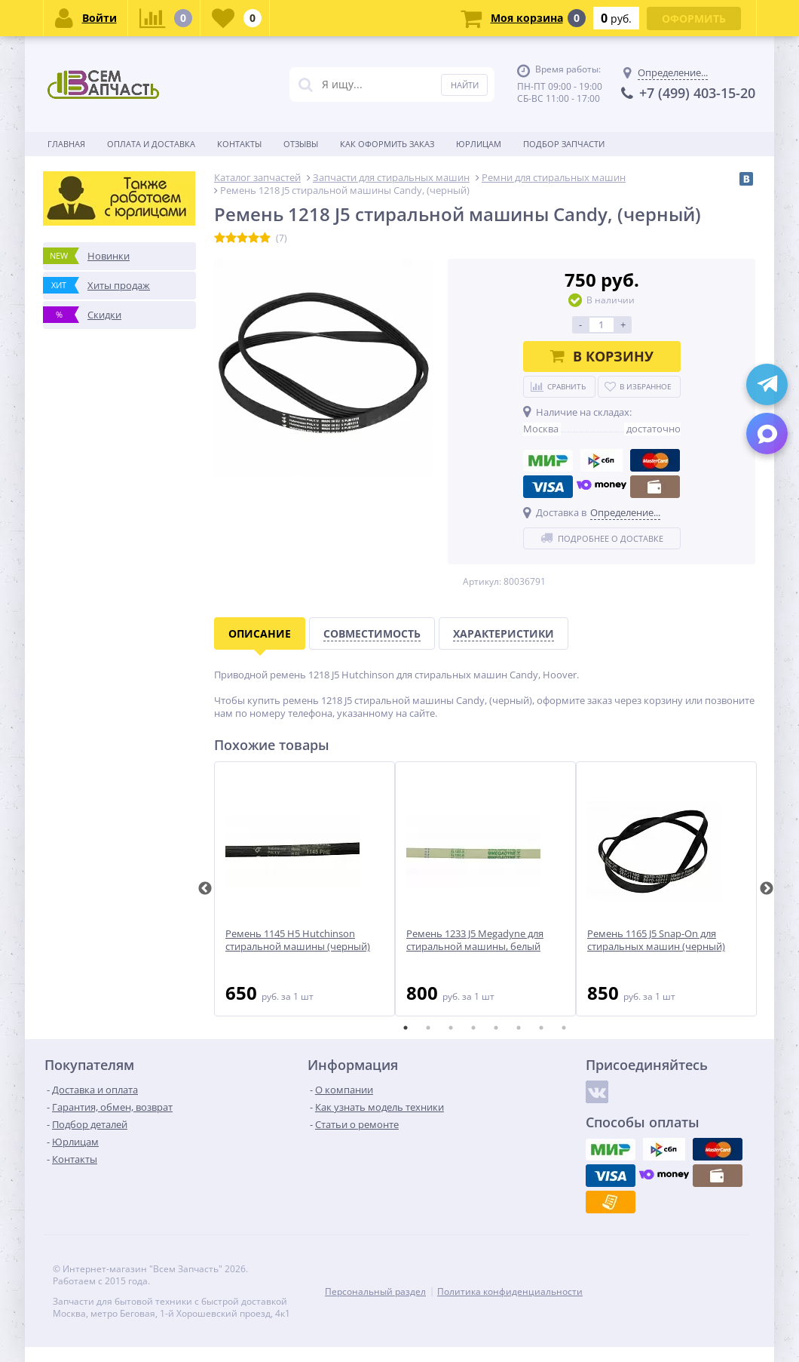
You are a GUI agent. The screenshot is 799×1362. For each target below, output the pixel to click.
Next (766, 888)
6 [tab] (518, 1027)
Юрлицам (478, 143)
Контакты (239, 143)
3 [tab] (450, 1027)
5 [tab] (496, 1027)
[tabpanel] (304, 888)
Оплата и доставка (151, 143)
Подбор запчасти (564, 143)
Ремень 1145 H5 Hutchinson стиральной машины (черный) (297, 940)
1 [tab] (405, 1027)
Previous (205, 888)
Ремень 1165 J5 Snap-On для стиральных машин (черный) (656, 940)
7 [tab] (541, 1027)
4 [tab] (473, 1027)
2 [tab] (428, 1027)
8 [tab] (563, 1027)
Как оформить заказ (387, 143)
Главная (66, 143)
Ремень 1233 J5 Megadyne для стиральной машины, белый (474, 940)
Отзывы (300, 143)
